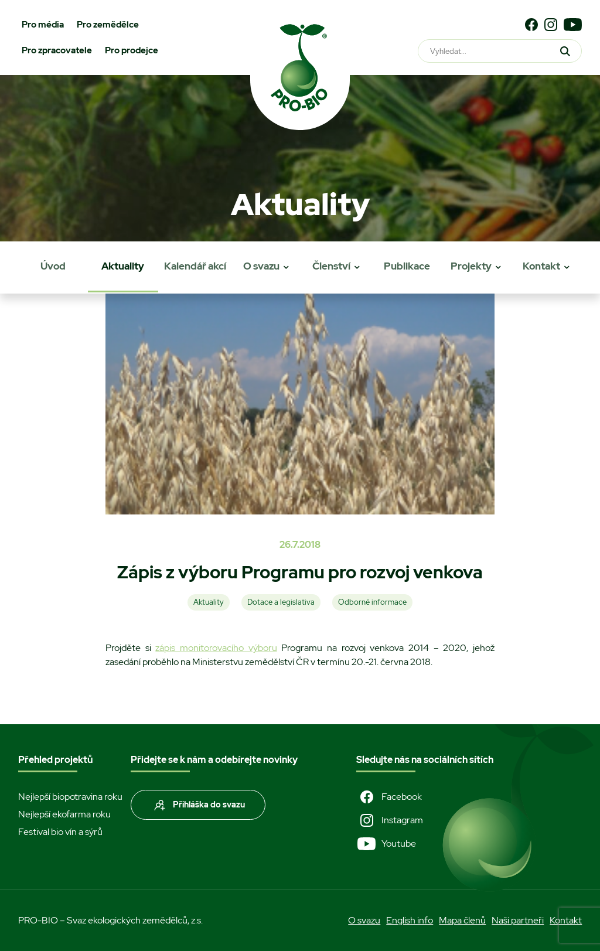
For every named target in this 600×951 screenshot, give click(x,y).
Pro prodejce (131, 50)
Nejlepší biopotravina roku (70, 796)
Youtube (386, 843)
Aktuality (122, 266)
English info (409, 920)
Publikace (407, 266)
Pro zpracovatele (57, 50)
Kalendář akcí (195, 266)
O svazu (261, 266)
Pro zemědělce (108, 24)
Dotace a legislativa (281, 602)
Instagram (389, 820)
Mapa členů (462, 920)
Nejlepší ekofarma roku (64, 814)
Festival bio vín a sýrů (60, 832)
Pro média (43, 24)
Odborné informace (372, 602)
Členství (331, 266)
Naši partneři (518, 920)
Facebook (389, 796)
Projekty (471, 266)
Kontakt (541, 266)
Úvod (53, 266)
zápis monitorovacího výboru (216, 648)
